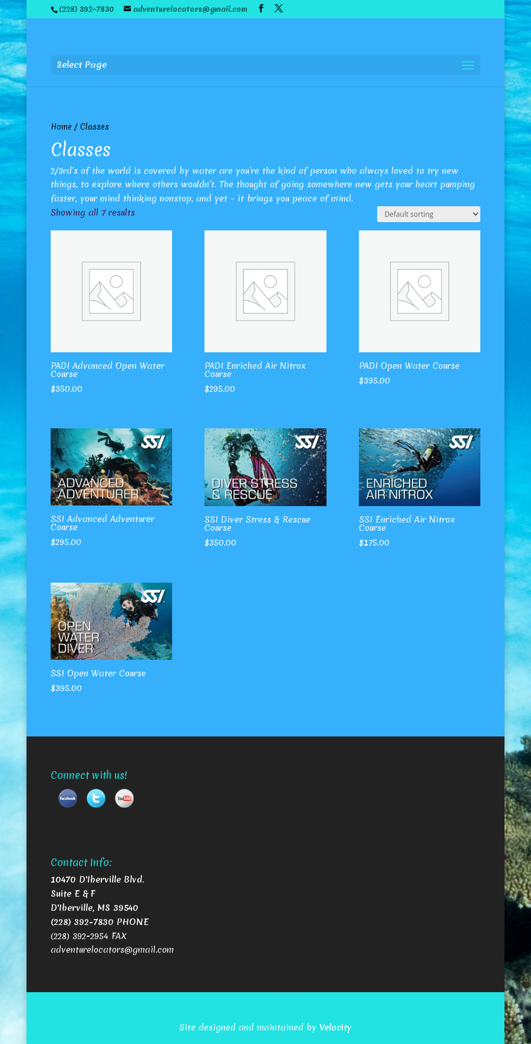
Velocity (335, 1027)
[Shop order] (428, 214)
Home (61, 126)
